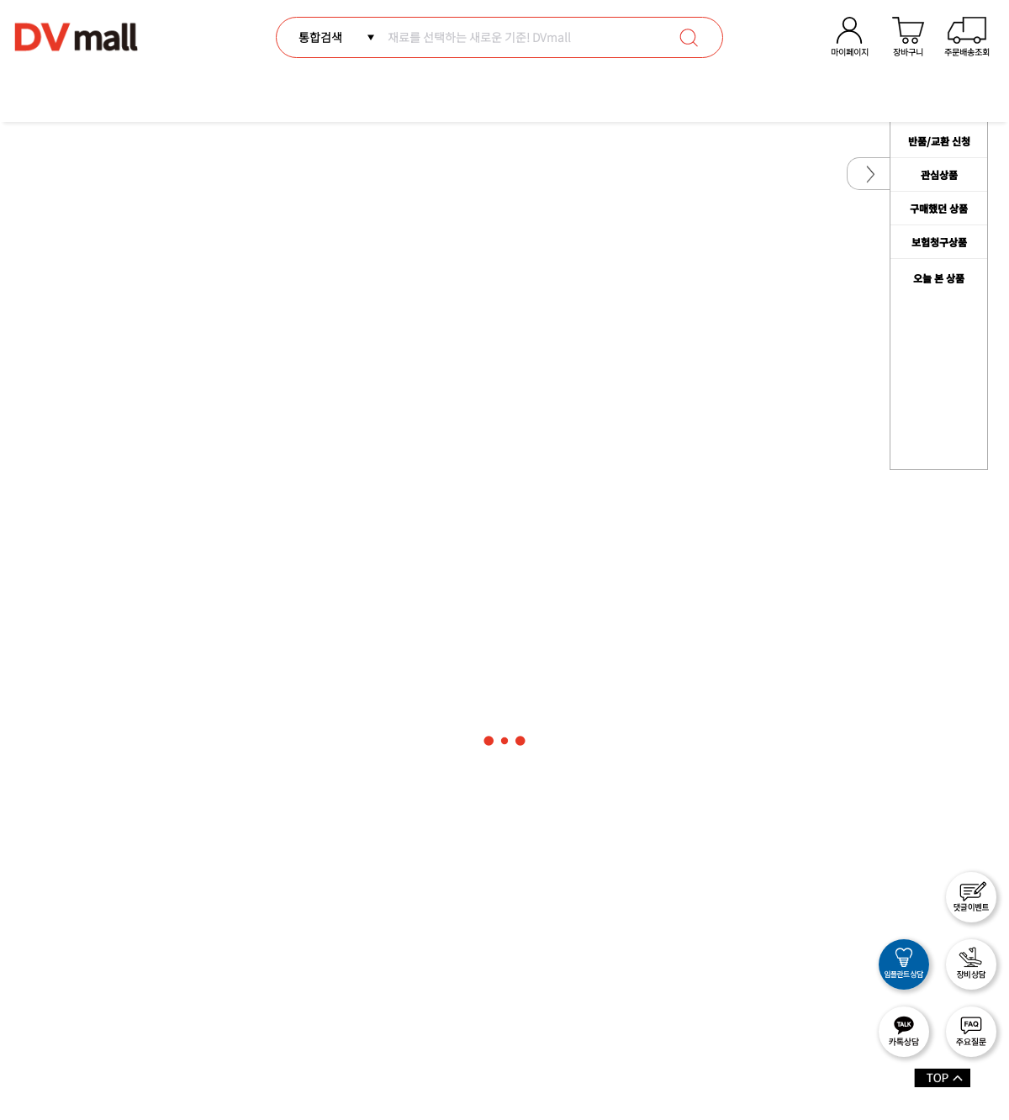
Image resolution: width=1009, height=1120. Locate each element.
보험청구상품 (939, 242)
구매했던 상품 (939, 208)
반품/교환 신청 (939, 141)
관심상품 (939, 174)
